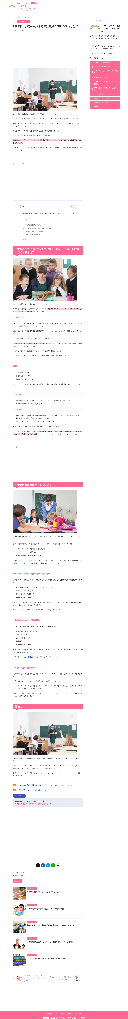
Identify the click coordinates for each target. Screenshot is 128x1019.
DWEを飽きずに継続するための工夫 (104, 85)
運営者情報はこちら (97, 58)
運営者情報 (49, 1005)
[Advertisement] (48, 48)
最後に (26, 239)
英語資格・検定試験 (99, 97)
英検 (29, 657)
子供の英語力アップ (20, 872)
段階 (26, 220)
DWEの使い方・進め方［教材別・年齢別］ (104, 80)
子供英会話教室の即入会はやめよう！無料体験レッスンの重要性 (53, 948)
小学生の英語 (19, 875)
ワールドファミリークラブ (101, 89)
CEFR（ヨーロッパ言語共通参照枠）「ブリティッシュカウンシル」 (41, 427)
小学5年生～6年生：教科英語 (34, 231)
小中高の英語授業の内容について (35, 225)
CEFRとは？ (29, 217)
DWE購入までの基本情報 (100, 62)
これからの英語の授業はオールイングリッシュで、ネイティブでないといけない (45, 785)
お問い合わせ (78, 1005)
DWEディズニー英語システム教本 (67, 1009)
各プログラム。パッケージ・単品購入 (104, 70)
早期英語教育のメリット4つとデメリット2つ (46, 891)
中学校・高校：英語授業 (33, 234)
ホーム (95, 101)
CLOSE (73, 206)
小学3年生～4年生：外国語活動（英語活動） (39, 228)
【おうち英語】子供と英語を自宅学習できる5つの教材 (49, 968)
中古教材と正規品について (101, 66)
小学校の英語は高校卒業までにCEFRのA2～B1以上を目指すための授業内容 (49, 213)
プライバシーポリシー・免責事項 (63, 1005)
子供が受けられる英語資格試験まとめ (31, 790)
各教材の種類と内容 (99, 74)
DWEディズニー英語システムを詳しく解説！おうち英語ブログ (67, 1012)
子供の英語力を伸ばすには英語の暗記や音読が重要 (48, 910)
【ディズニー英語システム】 (34, 801)
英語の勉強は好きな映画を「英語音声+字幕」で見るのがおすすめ (53, 929)
